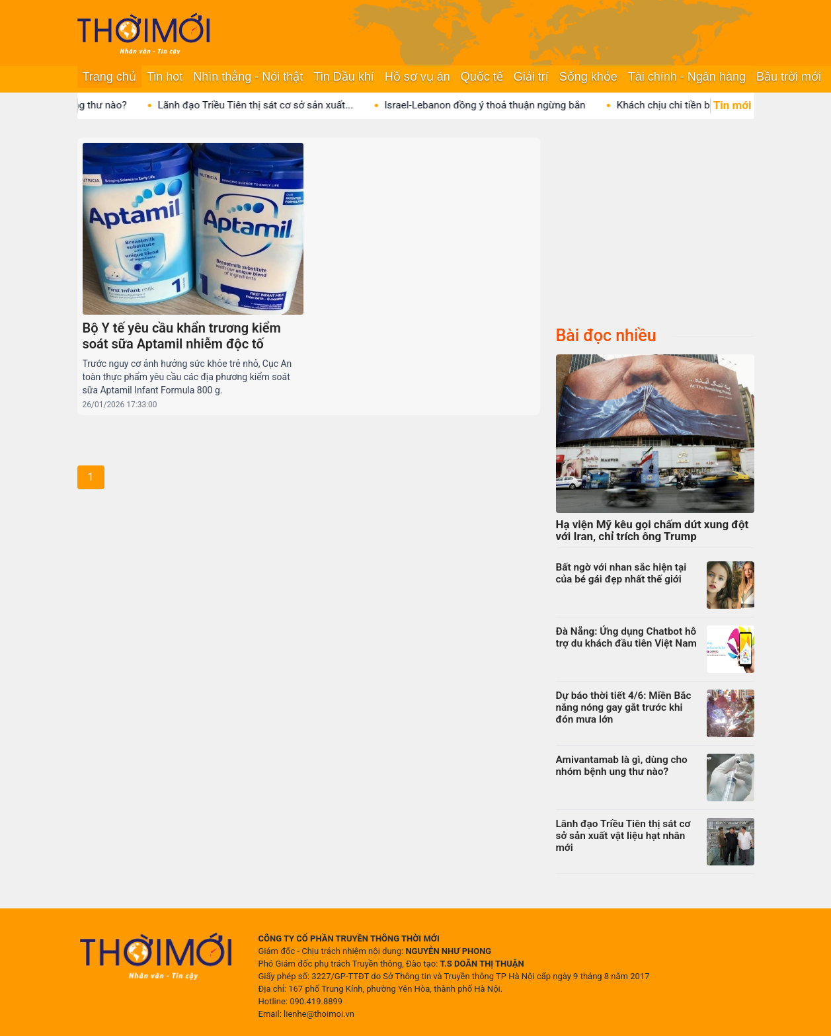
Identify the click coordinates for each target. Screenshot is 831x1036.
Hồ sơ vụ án (417, 76)
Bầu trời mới (788, 76)
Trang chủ (109, 76)
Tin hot (164, 76)
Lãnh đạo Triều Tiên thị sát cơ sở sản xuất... (301, 105)
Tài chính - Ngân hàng (687, 76)
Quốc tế (482, 76)
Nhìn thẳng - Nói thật (248, 76)
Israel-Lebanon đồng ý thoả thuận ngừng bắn (530, 105)
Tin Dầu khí (343, 76)
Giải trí (531, 76)
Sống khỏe (588, 76)
